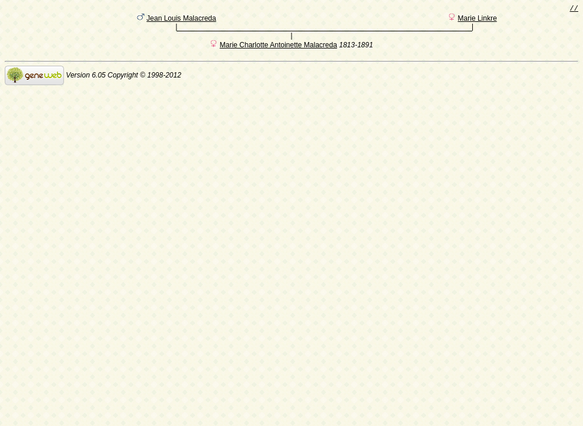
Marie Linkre (477, 21)
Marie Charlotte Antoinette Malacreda (278, 49)
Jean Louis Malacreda (181, 21)
